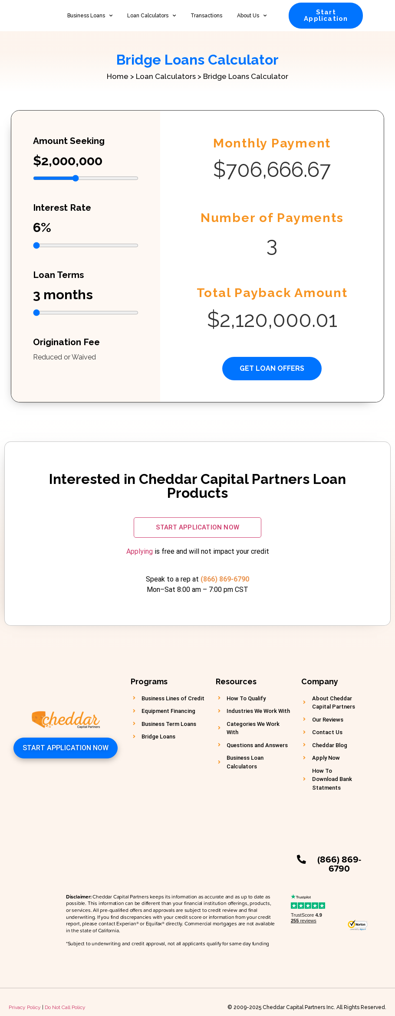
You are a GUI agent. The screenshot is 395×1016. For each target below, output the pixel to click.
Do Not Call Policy (65, 997)
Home (117, 76)
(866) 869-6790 (225, 579)
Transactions (206, 16)
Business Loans (89, 15)
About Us (252, 15)
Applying (139, 551)
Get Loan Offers (272, 368)
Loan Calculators (151, 15)
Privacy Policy (25, 997)
